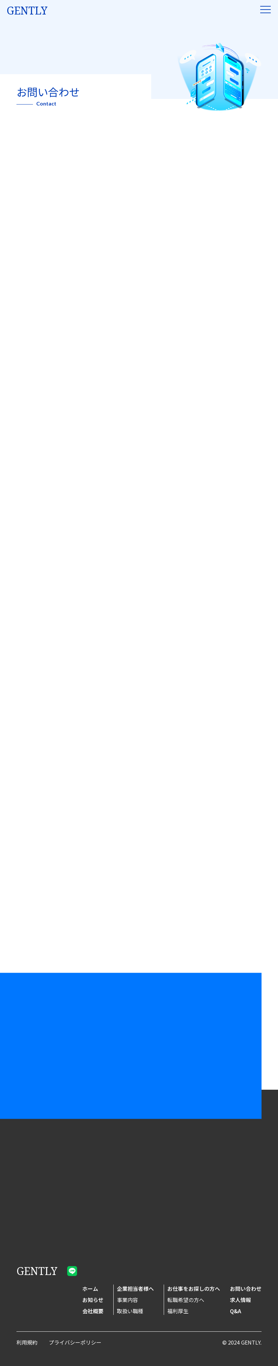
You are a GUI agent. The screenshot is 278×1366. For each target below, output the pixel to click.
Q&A (235, 1311)
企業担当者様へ (135, 1288)
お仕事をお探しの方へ (193, 1288)
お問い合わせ (246, 1288)
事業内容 (127, 1300)
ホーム (90, 1288)
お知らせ (92, 1300)
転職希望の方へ (185, 1300)
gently (27, 10)
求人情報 (240, 1300)
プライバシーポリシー (75, 1342)
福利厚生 (177, 1311)
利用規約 (27, 1342)
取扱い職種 (130, 1311)
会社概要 (92, 1311)
